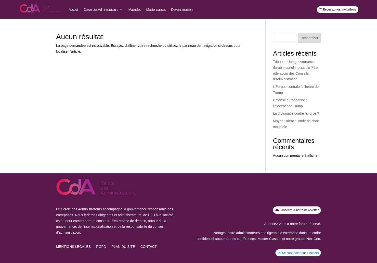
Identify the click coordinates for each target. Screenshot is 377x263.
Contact (148, 247)
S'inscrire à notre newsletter (299, 210)
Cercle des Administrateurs (100, 10)
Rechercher (309, 38)
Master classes (156, 10)
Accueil (73, 10)
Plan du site (123, 247)
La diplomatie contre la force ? (296, 113)
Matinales (134, 10)
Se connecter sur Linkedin (300, 253)
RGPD (101, 247)
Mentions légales (73, 247)
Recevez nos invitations (339, 9)
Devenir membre (182, 10)
